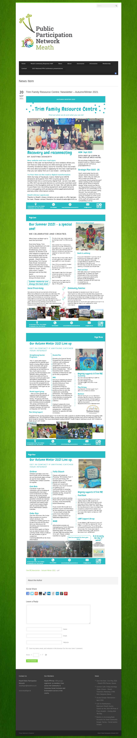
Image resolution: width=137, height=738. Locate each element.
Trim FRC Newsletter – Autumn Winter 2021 (40, 570)
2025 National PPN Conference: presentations (47, 68)
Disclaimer (31, 733)
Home (23, 63)
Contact (24, 68)
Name (65, 629)
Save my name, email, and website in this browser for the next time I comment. (56, 648)
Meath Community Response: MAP (42, 63)
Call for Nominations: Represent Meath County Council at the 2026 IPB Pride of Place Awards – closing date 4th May (107, 709)
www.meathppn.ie (25, 691)
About (69, 63)
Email (65, 636)
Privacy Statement (23, 733)
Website (66, 642)
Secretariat (80, 63)
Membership (107, 63)
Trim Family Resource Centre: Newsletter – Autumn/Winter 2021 (62, 92)
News (60, 63)
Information (93, 63)
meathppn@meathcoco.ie (27, 686)
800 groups (59, 681)
